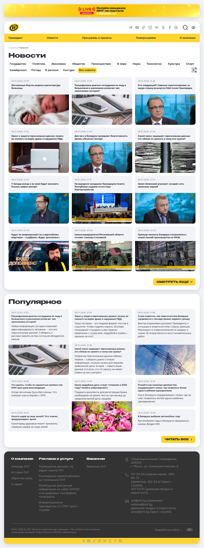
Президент (16, 38)
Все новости (87, 70)
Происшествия (101, 64)
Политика (38, 64)
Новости (52, 38)
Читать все (177, 439)
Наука (136, 64)
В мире (121, 64)
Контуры (69, 70)
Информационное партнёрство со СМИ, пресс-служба (59, 506)
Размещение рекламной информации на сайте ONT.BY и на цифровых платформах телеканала (59, 491)
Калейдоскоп (18, 70)
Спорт (190, 64)
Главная (13, 47)
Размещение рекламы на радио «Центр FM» (56, 468)
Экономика (58, 64)
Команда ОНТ (20, 466)
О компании (187, 38)
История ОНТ (20, 472)
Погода (36, 70)
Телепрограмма (146, 38)
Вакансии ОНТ (96, 466)
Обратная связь (22, 478)
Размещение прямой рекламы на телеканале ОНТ (59, 477)
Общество (78, 64)
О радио (16, 484)
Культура (174, 64)
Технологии (154, 64)
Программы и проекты (97, 38)
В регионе (51, 70)
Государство (18, 64)
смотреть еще (173, 282)
